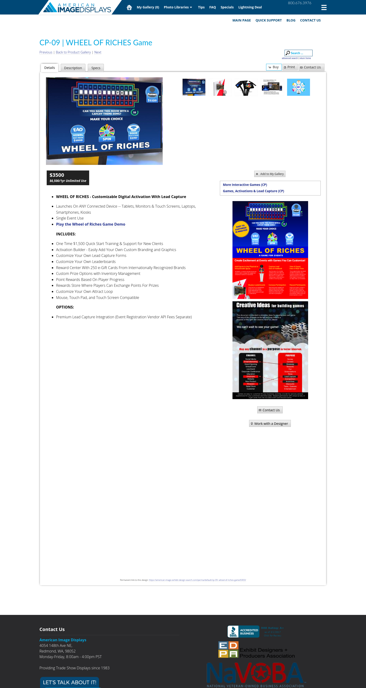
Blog (291, 20)
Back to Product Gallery (73, 52)
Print (289, 67)
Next (97, 52)
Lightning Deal (250, 7)
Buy (273, 67)
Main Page (241, 20)
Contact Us (310, 20)
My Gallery (148, 7)
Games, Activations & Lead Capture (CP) (253, 191)
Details (49, 67)
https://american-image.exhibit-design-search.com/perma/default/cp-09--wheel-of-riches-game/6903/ (197, 580)
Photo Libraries (176, 7)
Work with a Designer (269, 423)
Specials (227, 7)
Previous (45, 52)
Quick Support (269, 20)
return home (305, 58)
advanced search (290, 58)
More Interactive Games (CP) (245, 185)
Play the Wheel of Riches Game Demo (90, 224)
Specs (96, 68)
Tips (201, 7)
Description (73, 68)
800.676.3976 (299, 2)
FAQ (212, 7)
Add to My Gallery (269, 174)
